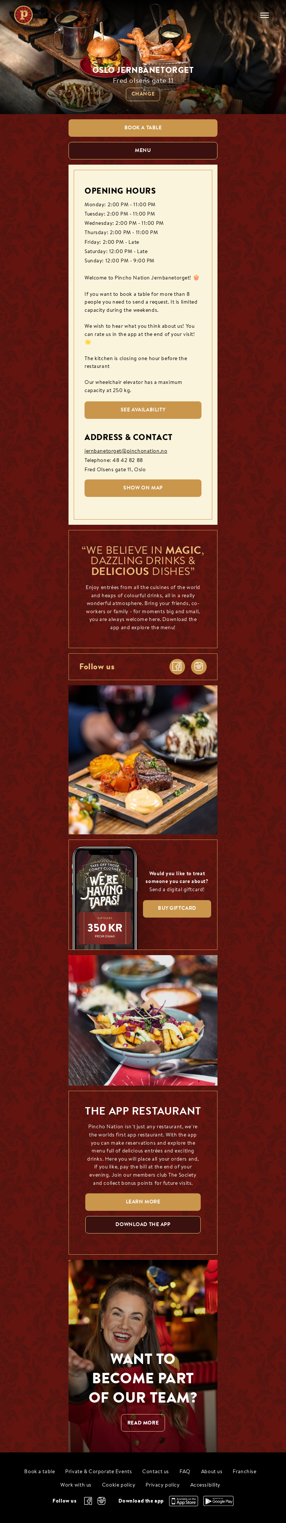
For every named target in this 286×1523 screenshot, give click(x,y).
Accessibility (205, 1485)
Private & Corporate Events (98, 1472)
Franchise (244, 1472)
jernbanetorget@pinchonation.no (126, 451)
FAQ (185, 1472)
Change (143, 94)
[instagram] (199, 667)
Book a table (39, 1472)
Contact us (155, 1472)
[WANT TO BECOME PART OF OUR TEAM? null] (143, 1356)
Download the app (140, 1500)
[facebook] (177, 667)
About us (212, 1472)
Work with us (76, 1485)
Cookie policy (119, 1485)
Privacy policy (162, 1485)
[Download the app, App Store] (183, 1504)
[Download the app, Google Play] (218, 1504)
